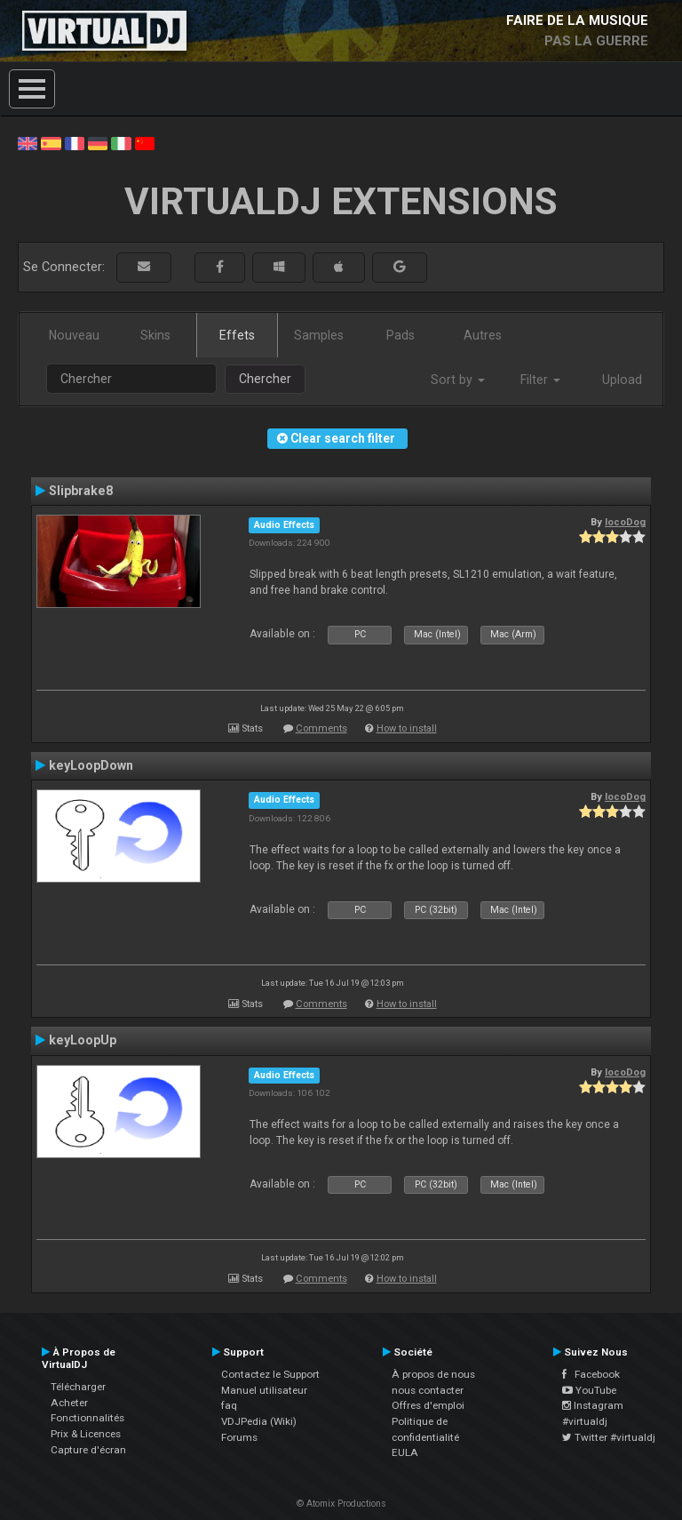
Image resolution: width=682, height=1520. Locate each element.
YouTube (589, 1390)
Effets (237, 335)
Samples (319, 335)
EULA (405, 1452)
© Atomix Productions (341, 1503)
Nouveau (74, 335)
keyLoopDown (91, 765)
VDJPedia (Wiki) (259, 1421)
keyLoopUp (82, 1040)
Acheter (69, 1402)
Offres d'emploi (428, 1405)
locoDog (625, 522)
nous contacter (428, 1390)
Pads (400, 335)
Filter (540, 379)
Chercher (265, 379)
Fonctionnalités (87, 1418)
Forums (239, 1437)
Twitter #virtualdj (608, 1437)
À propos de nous (433, 1374)
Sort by (458, 379)
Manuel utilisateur (264, 1390)
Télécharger (78, 1386)
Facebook (591, 1374)
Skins (155, 335)
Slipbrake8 (81, 491)
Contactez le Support (270, 1374)
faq (229, 1405)
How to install (407, 728)
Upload (622, 379)
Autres (483, 335)
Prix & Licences (86, 1434)
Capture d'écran (88, 1450)
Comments (321, 728)
